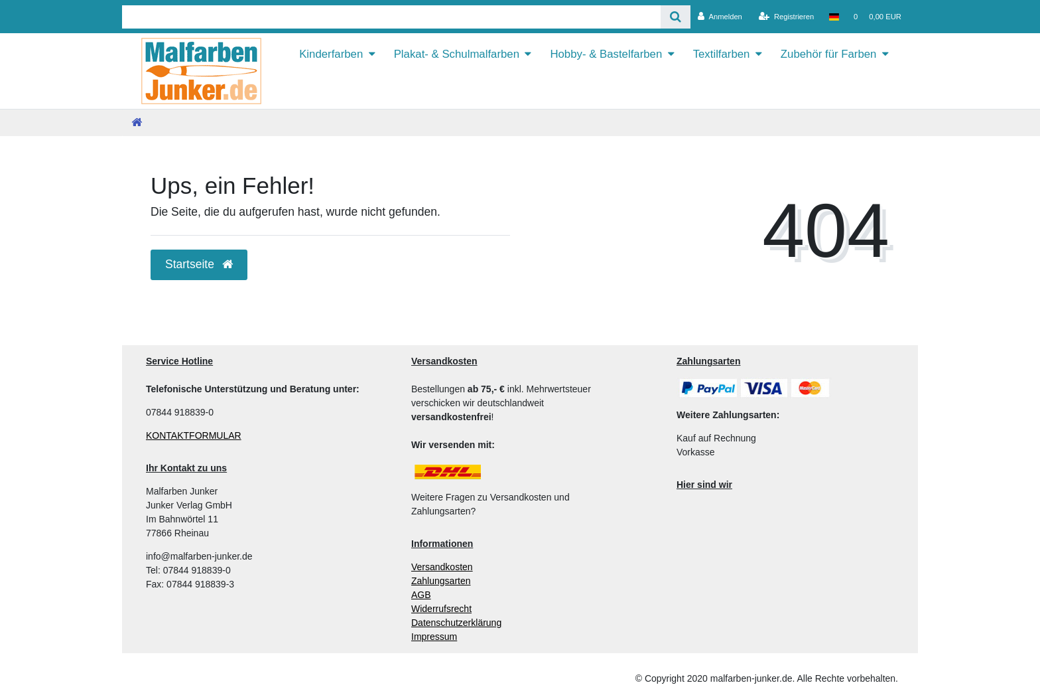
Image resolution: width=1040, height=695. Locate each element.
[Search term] (391, 17)
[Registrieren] (786, 16)
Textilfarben (721, 54)
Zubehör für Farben (829, 54)
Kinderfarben (331, 54)
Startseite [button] (199, 264)
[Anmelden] (719, 16)
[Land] (833, 16)
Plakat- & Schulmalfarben (456, 54)
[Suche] (675, 17)
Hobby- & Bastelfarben (606, 54)
